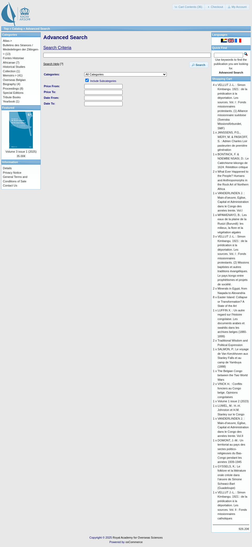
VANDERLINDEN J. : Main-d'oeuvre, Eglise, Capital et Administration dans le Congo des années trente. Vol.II (233, 427)
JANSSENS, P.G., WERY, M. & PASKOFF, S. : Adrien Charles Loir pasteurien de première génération (233, 141)
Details (7, 168)
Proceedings (11, 88)
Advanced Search (38, 28)
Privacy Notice (12, 172)
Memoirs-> (10, 75)
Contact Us (10, 185)
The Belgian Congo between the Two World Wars (233, 375)
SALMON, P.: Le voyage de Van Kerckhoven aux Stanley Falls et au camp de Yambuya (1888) (233, 358)
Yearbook (9, 101)
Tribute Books (11, 97)
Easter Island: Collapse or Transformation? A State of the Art (232, 301)
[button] (189, 7)
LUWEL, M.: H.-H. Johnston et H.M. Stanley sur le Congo (231, 410)
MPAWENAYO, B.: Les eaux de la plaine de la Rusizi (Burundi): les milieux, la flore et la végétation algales (232, 223)
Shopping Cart (222, 78)
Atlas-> (7, 40)
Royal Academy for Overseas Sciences (137, 537)
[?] (53, 63)
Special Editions (13, 92)
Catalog (17, 28)
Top (6, 28)
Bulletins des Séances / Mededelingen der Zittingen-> (21, 49)
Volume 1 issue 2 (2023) (233, 401)
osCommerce (134, 542)
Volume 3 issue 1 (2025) (21, 151)
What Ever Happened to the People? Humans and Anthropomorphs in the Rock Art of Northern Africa (233, 180)
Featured (8, 107)
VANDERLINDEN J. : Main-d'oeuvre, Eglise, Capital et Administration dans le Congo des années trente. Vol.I (233, 202)
